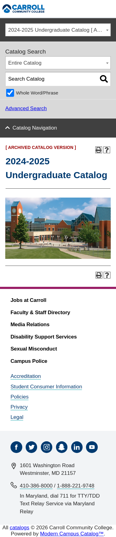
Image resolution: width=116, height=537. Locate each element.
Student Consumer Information (46, 387)
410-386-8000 (36, 486)
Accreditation (26, 376)
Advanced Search (26, 108)
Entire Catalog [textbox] (25, 63)
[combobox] (58, 30)
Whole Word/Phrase (37, 92)
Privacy (19, 407)
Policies (20, 397)
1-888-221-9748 (75, 486)
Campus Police (29, 361)
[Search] (95, 8)
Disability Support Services (44, 337)
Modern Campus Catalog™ (72, 534)
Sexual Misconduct (34, 349)
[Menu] (108, 8)
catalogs (19, 528)
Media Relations (30, 324)
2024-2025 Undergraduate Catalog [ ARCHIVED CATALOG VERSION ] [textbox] (59, 30)
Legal (17, 417)
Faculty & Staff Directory (40, 312)
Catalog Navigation (35, 128)
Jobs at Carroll (28, 300)
